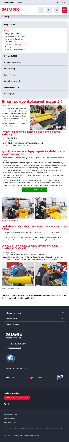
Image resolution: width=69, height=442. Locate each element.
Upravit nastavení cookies (31, 435)
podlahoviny (7, 140)
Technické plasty (10, 42)
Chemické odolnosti (12, 87)
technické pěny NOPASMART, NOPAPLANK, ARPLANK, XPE (23, 143)
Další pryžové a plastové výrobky (16, 47)
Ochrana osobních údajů (11, 414)
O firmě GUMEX (10, 56)
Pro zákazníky (9, 68)
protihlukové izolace (10, 138)
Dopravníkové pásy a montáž (15, 36)
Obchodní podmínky (9, 418)
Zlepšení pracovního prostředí (15, 44)
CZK (62, 2)
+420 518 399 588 (9, 2)
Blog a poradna (10, 24)
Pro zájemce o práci (12, 81)
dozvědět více (28, 298)
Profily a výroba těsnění (13, 34)
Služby (6, 17)
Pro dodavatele (10, 75)
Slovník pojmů (9, 93)
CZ (56, 2)
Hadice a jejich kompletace (14, 39)
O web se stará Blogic (10, 422)
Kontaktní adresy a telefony (16, 368)
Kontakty (19, 2)
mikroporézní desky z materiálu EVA (15, 145)
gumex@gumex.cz (14, 348)
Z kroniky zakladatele (12, 62)
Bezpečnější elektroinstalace (15, 49)
